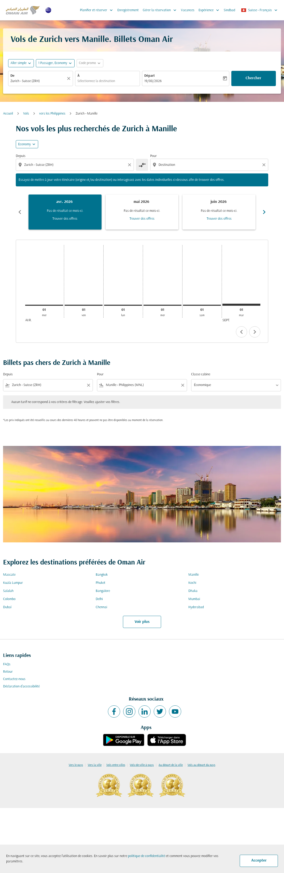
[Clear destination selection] (264, 165)
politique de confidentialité (146, 856)
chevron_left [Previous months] (20, 212)
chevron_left (241, 332)
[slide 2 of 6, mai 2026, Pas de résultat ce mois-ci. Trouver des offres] (142, 212)
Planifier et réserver (97, 10)
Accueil (8, 114)
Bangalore (103, 591)
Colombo (9, 599)
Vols (26, 114)
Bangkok (102, 575)
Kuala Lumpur (13, 583)
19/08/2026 (153, 81)
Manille (193, 575)
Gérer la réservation (161, 10)
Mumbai (194, 599)
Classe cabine (200, 374)
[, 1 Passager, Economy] (52, 63)
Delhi (99, 599)
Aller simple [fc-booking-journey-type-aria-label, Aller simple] (18, 63)
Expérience (210, 10)
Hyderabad (196, 607)
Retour (8, 672)
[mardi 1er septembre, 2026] (241, 305)
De (12, 76)
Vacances (187, 10)
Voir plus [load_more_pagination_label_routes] (142, 622)
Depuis (20, 156)
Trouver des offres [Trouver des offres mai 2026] (142, 219)
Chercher (253, 78)
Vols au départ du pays (201, 765)
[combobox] (38, 81)
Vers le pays (76, 765)
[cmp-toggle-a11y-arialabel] (142, 165)
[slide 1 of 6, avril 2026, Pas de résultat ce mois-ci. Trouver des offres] (65, 212)
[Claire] (69, 78)
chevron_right (255, 332)
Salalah (8, 591)
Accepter (259, 861)
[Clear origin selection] (130, 165)
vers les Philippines (52, 114)
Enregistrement (128, 10)
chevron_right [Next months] (264, 212)
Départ (149, 76)
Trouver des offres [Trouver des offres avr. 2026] (64, 219)
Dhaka (192, 591)
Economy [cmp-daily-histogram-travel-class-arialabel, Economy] (24, 144)
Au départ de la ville (171, 765)
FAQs (6, 664)
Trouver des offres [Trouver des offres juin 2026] (219, 219)
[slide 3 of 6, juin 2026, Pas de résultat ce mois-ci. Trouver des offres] (218, 212)
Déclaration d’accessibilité (21, 686)
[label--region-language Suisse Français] (259, 10)
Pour (153, 156)
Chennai (101, 607)
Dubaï (7, 607)
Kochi (192, 583)
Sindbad (229, 10)
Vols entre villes (115, 765)
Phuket (100, 583)
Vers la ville (95, 765)
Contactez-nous (14, 679)
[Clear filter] (88, 385)
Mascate (9, 575)
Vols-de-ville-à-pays (142, 765)
